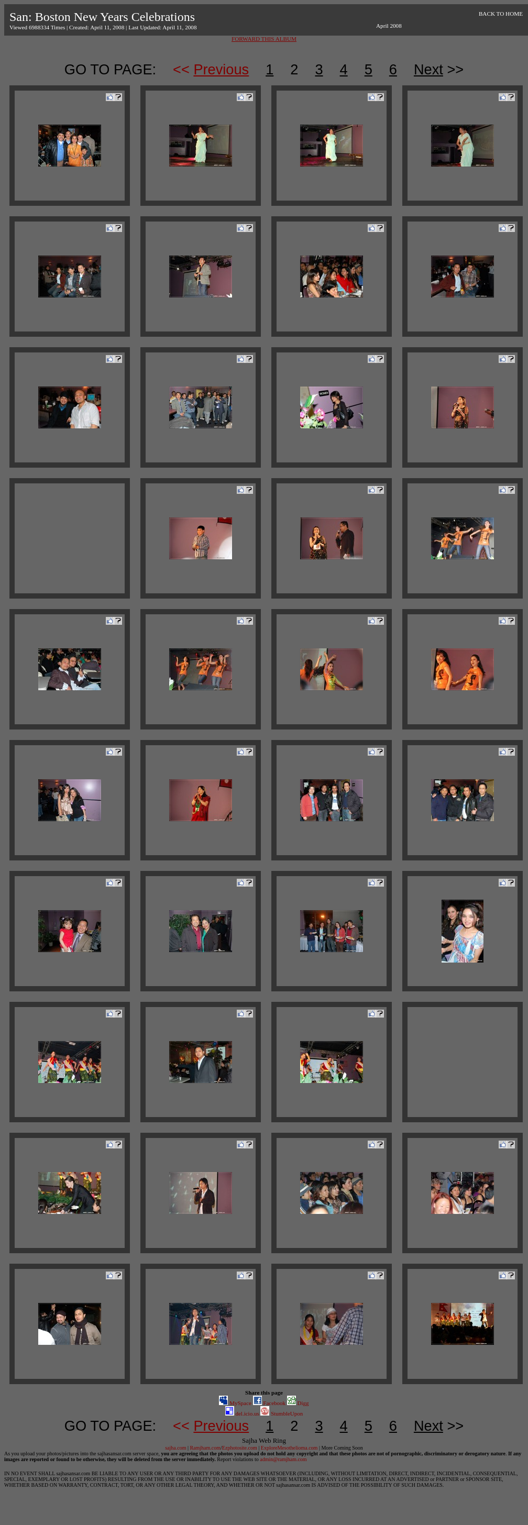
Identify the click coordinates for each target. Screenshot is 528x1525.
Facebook (269, 1403)
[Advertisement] (69, 538)
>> (439, 69)
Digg (298, 1403)
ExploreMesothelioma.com (289, 1448)
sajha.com (175, 1448)
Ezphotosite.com (239, 1448)
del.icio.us (242, 1413)
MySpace (235, 1403)
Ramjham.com (205, 1448)
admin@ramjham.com (283, 1459)
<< (211, 69)
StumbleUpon (281, 1413)
